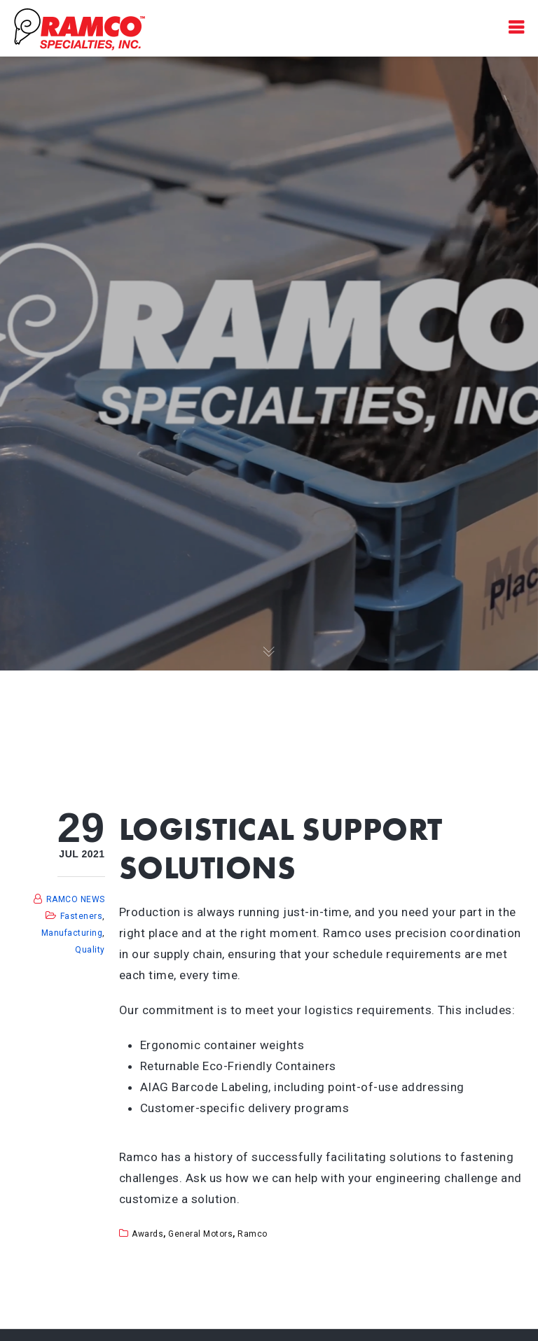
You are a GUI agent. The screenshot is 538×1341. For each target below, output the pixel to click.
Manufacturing (72, 933)
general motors (200, 1234)
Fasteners (81, 916)
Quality (90, 950)
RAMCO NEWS (75, 899)
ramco (252, 1234)
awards (147, 1234)
